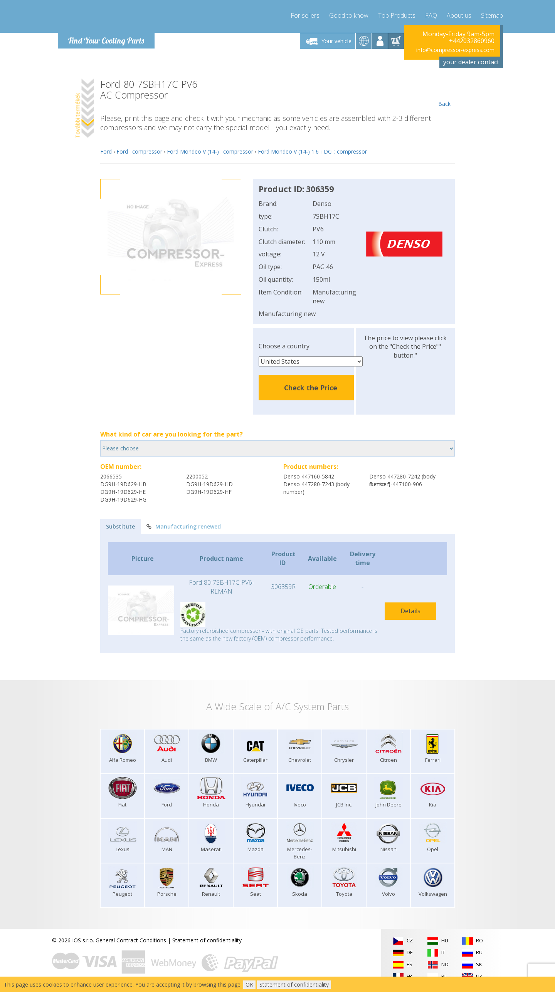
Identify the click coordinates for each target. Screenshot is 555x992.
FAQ (431, 15)
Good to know (348, 15)
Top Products (396, 15)
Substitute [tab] (120, 526)
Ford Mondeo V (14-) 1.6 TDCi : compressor (312, 151)
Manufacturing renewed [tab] (183, 526)
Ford (106, 151)
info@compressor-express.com (455, 50)
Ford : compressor (139, 151)
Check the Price (310, 387)
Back (444, 93)
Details (410, 611)
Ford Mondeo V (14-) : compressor (210, 151)
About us (459, 15)
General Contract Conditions (131, 940)
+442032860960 (471, 41)
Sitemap (492, 15)
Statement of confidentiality (207, 940)
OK (249, 984)
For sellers (305, 15)
